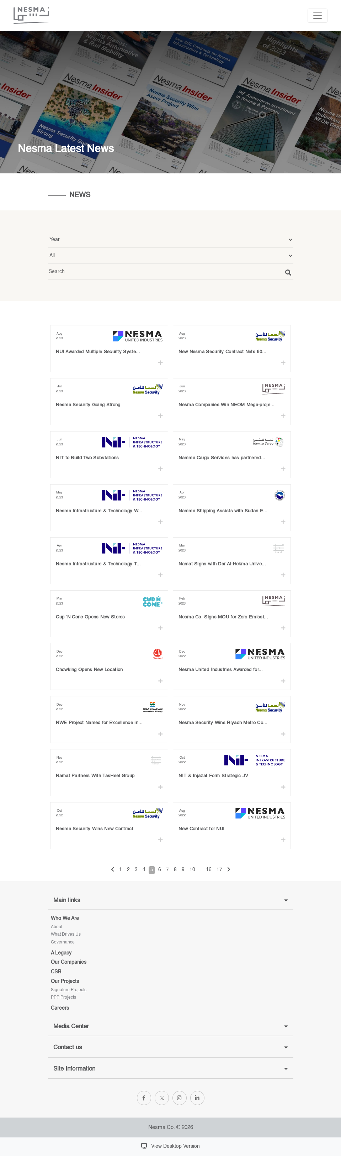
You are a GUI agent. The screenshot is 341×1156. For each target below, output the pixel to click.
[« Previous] (112, 870)
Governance (63, 942)
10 (192, 869)
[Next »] (228, 870)
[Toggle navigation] (317, 16)
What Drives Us (66, 934)
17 (219, 869)
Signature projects (68, 990)
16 (209, 869)
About (56, 927)
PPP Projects (63, 997)
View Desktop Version (170, 1146)
